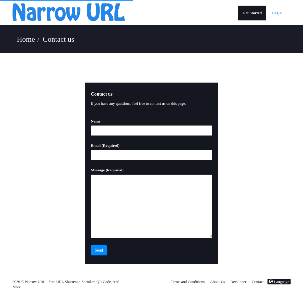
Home (26, 39)
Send (99, 250)
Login (277, 13)
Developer (238, 281)
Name (96, 121)
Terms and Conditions (188, 281)
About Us (217, 281)
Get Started (252, 13)
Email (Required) (105, 145)
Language (279, 281)
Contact (258, 281)
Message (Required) (107, 170)
